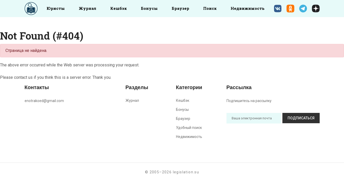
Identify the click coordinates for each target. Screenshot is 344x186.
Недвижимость (248, 8)
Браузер (180, 8)
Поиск (210, 8)
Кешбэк (118, 8)
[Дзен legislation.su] (316, 8)
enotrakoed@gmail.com (44, 101)
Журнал (87, 8)
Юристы (56, 8)
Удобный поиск (189, 128)
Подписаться (301, 118)
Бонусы (149, 8)
